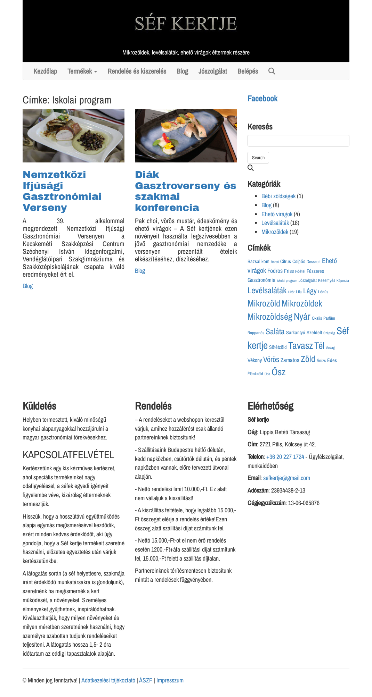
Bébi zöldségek (278, 196)
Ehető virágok (276, 214)
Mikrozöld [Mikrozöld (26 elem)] (264, 303)
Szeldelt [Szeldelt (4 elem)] (314, 332)
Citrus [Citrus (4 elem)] (285, 261)
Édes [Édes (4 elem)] (332, 360)
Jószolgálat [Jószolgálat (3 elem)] (308, 280)
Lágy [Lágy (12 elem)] (310, 291)
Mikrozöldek (274, 231)
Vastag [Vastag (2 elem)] (330, 347)
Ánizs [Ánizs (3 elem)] (321, 360)
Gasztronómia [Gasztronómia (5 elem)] (261, 280)
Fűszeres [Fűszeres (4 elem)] (315, 271)
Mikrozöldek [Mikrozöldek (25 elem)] (302, 303)
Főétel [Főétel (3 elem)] (300, 271)
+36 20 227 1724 (285, 456)
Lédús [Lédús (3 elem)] (323, 292)
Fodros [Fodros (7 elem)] (275, 271)
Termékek (82, 71)
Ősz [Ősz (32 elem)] (278, 371)
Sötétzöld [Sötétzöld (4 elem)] (278, 347)
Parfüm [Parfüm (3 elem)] (329, 318)
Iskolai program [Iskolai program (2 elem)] (287, 280)
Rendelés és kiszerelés (136, 71)
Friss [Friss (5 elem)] (289, 271)
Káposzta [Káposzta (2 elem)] (343, 280)
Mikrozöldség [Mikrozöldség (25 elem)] (270, 316)
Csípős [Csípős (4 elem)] (298, 261)
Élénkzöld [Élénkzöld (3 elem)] (255, 374)
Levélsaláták (275, 222)
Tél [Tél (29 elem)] (319, 345)
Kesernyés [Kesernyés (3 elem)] (326, 280)
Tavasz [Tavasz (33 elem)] (300, 345)
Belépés (247, 71)
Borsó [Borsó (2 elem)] (275, 261)
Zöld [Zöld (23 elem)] (308, 359)
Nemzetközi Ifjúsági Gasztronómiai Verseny (62, 191)
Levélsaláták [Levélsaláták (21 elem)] (267, 290)
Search (258, 157)
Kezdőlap (45, 71)
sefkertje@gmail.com (286, 477)
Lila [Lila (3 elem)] (299, 292)
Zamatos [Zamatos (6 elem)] (290, 360)
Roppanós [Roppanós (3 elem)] (256, 333)
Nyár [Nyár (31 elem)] (302, 316)
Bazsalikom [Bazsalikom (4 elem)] (258, 261)
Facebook (262, 98)
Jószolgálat (213, 71)
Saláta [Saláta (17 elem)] (275, 331)
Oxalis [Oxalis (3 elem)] (317, 318)
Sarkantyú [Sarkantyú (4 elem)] (295, 332)
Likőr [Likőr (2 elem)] (291, 291)
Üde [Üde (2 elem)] (267, 373)
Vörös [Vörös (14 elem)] (271, 359)
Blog (182, 71)
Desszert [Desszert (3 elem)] (314, 261)
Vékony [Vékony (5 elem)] (255, 360)
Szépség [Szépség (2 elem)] (329, 332)
